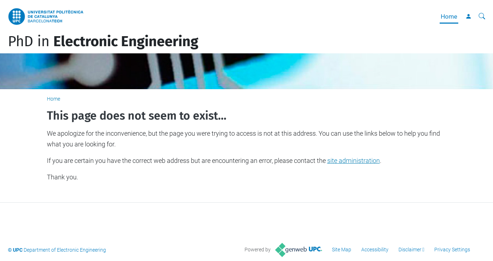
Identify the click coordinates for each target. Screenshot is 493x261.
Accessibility (374, 249)
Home (449, 16)
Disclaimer (409, 249)
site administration (353, 160)
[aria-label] (482, 16)
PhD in (103, 41)
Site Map (341, 249)
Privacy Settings (452, 249)
